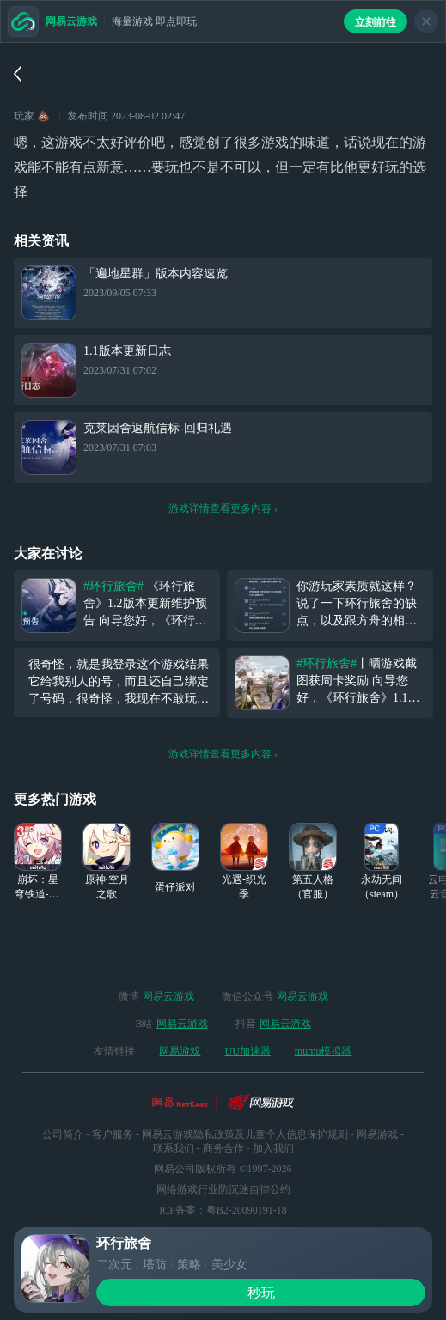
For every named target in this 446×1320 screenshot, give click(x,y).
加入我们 (273, 1148)
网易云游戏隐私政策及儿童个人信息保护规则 (245, 1134)
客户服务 (112, 1134)
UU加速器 (247, 1051)
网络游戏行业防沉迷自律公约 (223, 1189)
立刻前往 (375, 22)
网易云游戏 (168, 996)
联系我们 (173, 1148)
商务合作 (223, 1148)
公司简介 (62, 1134)
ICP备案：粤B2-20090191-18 (223, 1210)
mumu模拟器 (323, 1051)
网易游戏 (179, 1051)
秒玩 (261, 1293)
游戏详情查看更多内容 (223, 508)
